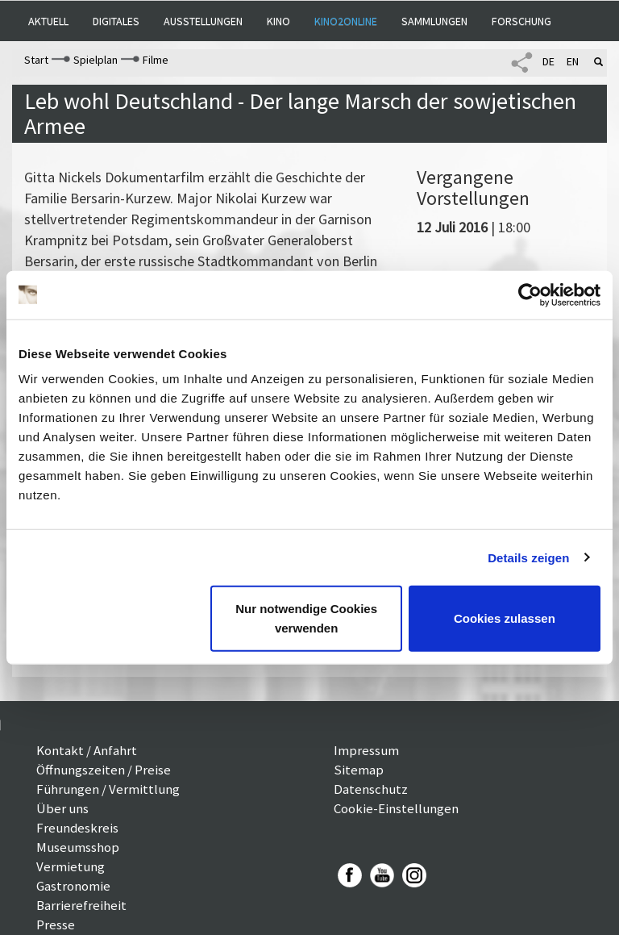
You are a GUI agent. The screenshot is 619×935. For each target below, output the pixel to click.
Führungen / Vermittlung (108, 789)
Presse (55, 924)
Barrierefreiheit (81, 905)
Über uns (62, 808)
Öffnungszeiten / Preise (103, 769)
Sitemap (359, 769)
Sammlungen (434, 21)
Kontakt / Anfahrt (86, 750)
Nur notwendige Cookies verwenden (306, 618)
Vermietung (70, 866)
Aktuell (48, 21)
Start (36, 59)
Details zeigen (528, 557)
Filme (155, 59)
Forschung (521, 21)
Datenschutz (371, 789)
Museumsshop (77, 847)
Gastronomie (73, 886)
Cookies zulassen (504, 618)
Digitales (116, 21)
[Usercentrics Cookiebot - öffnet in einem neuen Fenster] (529, 294)
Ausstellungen (203, 21)
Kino (278, 21)
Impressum (366, 750)
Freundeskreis (77, 828)
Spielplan (95, 59)
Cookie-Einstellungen (396, 808)
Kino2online (345, 21)
